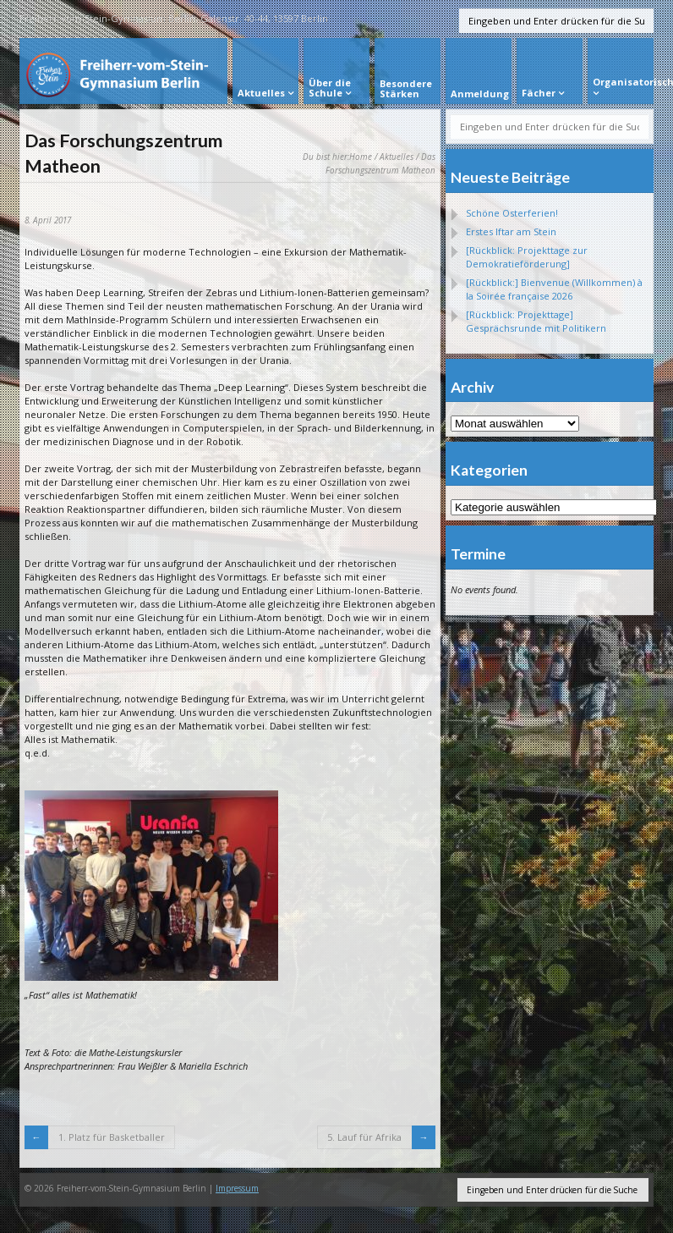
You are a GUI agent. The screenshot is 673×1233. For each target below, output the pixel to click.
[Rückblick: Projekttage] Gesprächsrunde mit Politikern (536, 321)
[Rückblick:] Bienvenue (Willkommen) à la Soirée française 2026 (554, 289)
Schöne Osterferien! (512, 212)
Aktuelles (396, 156)
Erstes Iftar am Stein (511, 231)
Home (360, 156)
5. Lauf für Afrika (364, 1137)
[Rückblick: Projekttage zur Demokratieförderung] (527, 257)
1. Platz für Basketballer (111, 1137)
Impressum (237, 1188)
